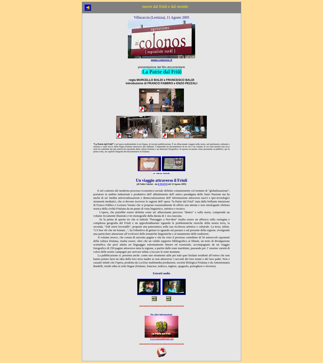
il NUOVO (163, 184)
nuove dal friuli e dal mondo (165, 6)
